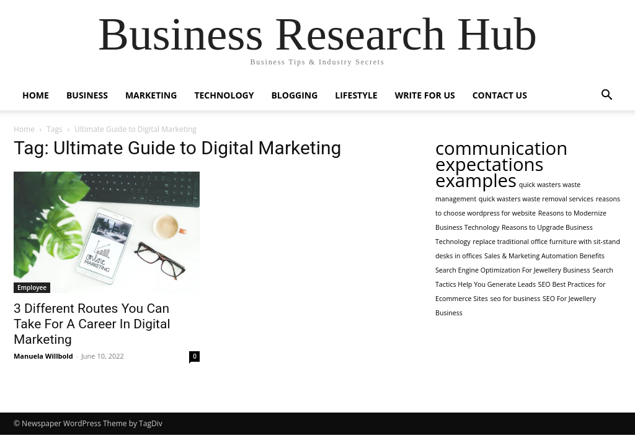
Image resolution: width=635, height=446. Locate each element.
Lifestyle (356, 95)
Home (35, 95)
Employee (32, 287)
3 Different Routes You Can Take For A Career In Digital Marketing (92, 324)
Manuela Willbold (43, 356)
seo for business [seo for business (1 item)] (515, 298)
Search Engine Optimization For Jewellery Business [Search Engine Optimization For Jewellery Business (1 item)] (512, 270)
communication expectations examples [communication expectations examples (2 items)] (501, 164)
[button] (606, 96)
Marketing (151, 95)
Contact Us (500, 95)
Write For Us (425, 95)
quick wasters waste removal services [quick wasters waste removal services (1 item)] (536, 199)
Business (87, 95)
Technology (224, 95)
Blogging (294, 95)
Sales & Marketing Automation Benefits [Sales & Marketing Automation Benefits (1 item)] (544, 255)
